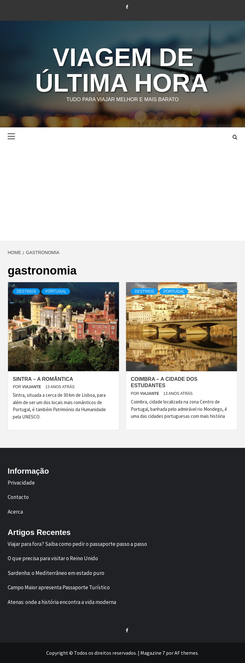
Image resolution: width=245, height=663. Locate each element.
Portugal (55, 291)
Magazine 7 (152, 653)
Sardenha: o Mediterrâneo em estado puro (56, 572)
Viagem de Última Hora (122, 70)
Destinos (26, 291)
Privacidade (21, 482)
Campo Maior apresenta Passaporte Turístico (59, 587)
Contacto (18, 497)
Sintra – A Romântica (43, 379)
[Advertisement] (122, 192)
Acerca (15, 511)
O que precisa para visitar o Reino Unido (53, 558)
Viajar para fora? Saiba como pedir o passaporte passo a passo (77, 543)
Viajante (32, 387)
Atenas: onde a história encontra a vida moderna (62, 602)
